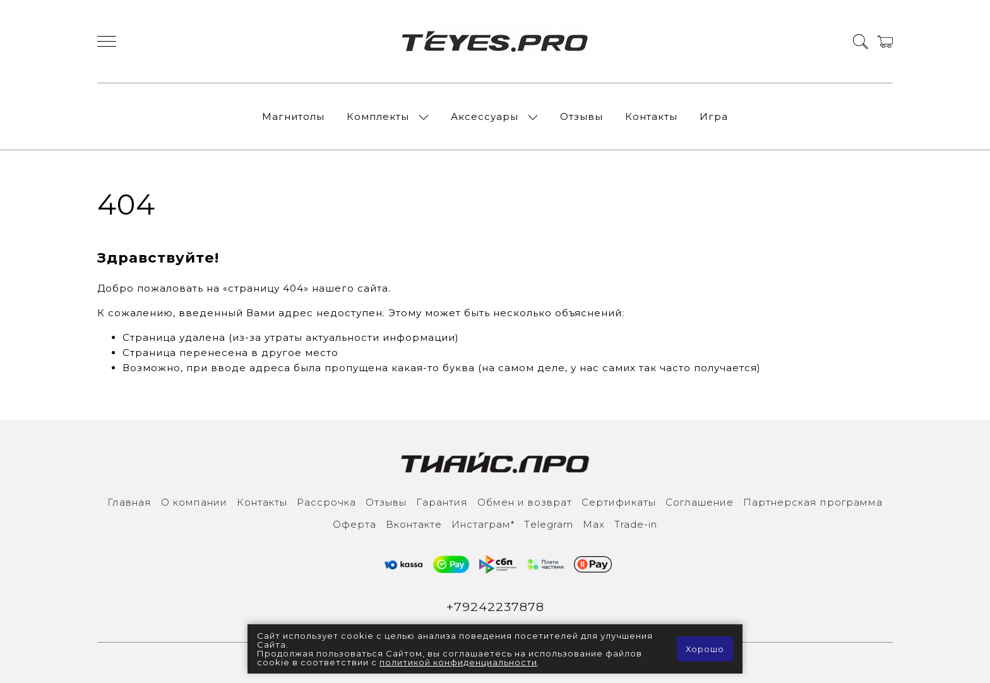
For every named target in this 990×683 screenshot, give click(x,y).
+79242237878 (495, 606)
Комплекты (378, 116)
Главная (129, 502)
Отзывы (581, 116)
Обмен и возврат (524, 502)
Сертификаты (618, 502)
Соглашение (699, 502)
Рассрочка (326, 502)
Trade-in (635, 524)
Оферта (354, 524)
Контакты (651, 116)
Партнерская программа (813, 502)
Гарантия (442, 502)
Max (594, 524)
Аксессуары (484, 116)
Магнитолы (293, 116)
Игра (714, 116)
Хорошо (705, 649)
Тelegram (548, 524)
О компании (194, 502)
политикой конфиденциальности (458, 662)
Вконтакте (414, 524)
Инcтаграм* (483, 524)
